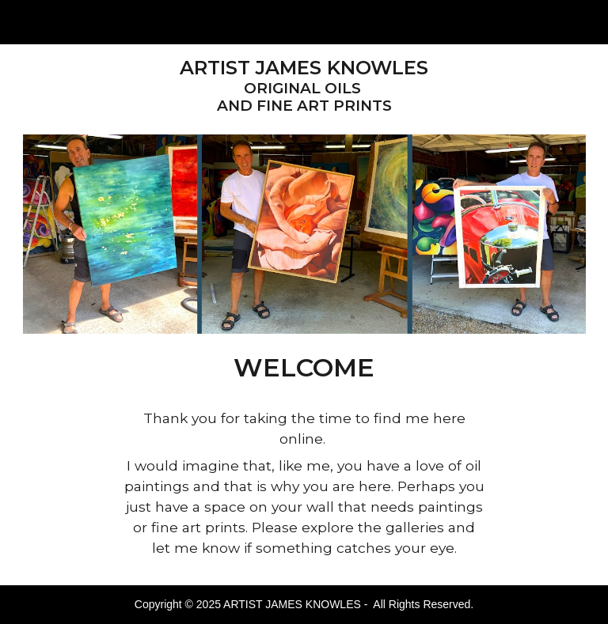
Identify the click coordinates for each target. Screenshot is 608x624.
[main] (304, 86)
